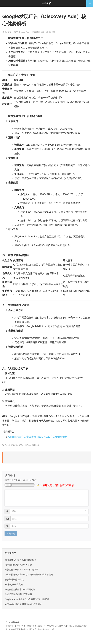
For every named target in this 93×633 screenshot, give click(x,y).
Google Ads (24, 32)
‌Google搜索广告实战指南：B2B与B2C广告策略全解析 (37, 437)
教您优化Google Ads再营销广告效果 (21, 569)
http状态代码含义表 (14, 584)
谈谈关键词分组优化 (14, 579)
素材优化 (35, 445)
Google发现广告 (11, 445)
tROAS (27, 445)
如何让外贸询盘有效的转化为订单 (20, 560)
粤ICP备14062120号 (46, 629)
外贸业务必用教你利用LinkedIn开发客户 (23, 604)
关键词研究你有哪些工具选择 (18, 594)
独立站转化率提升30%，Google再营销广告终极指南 (29, 574)
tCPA (21, 445)
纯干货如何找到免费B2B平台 (18, 565)
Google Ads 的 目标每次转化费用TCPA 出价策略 (27, 599)
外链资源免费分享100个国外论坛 (20, 589)
